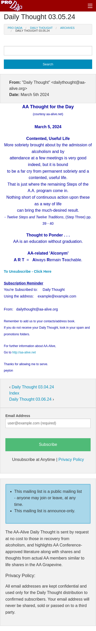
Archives (67, 27)
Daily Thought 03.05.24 (32, 30)
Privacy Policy (71, 459)
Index (14, 393)
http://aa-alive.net (24, 352)
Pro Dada (15, 27)
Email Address (17, 416)
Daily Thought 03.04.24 (33, 387)
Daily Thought (41, 27)
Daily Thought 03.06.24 (31, 399)
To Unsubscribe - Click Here (27, 271)
